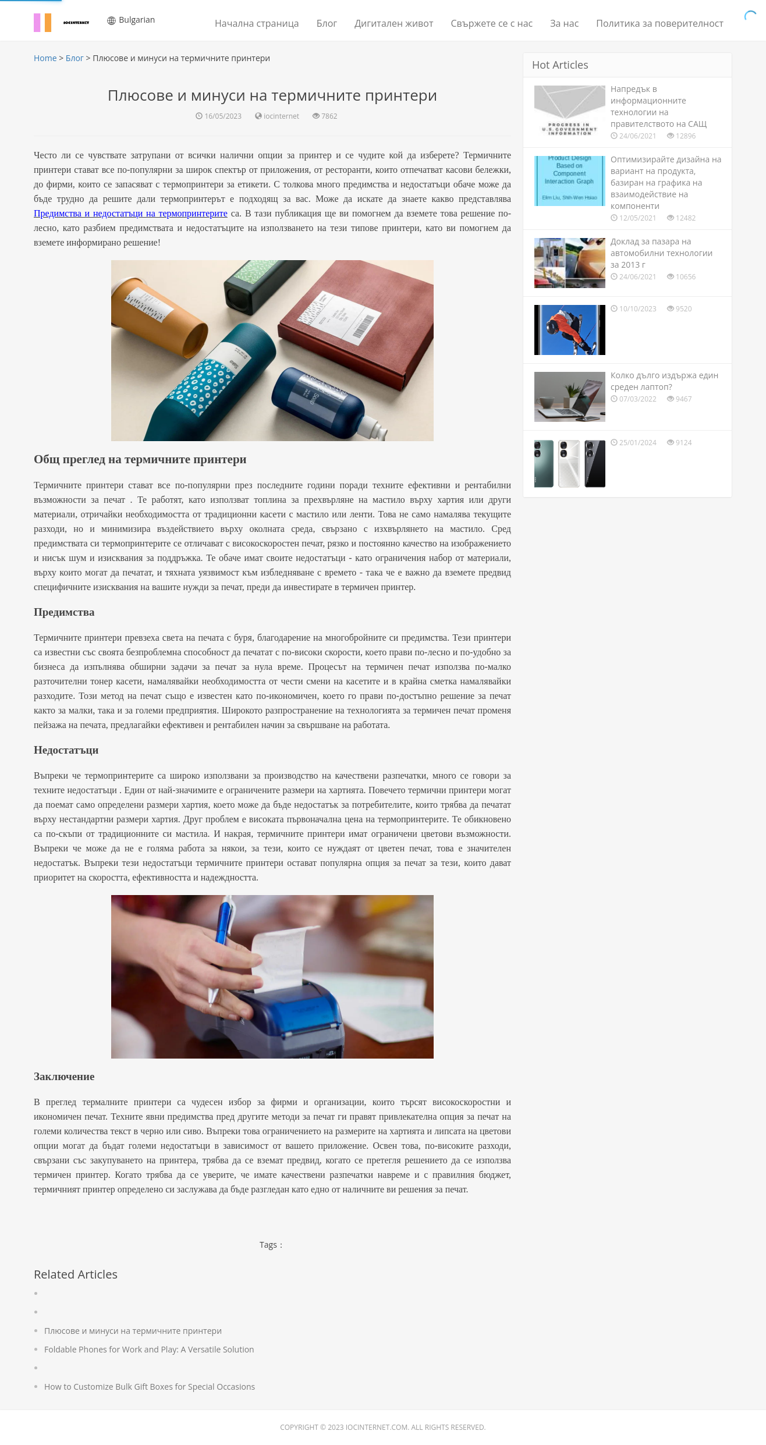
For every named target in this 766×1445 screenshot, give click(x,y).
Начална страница (257, 23)
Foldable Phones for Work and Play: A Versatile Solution (149, 1349)
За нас (564, 23)
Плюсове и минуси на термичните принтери (133, 1330)
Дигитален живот (393, 23)
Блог (327, 23)
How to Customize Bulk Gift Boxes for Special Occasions (149, 1386)
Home (45, 57)
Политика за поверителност (660, 23)
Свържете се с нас (492, 23)
